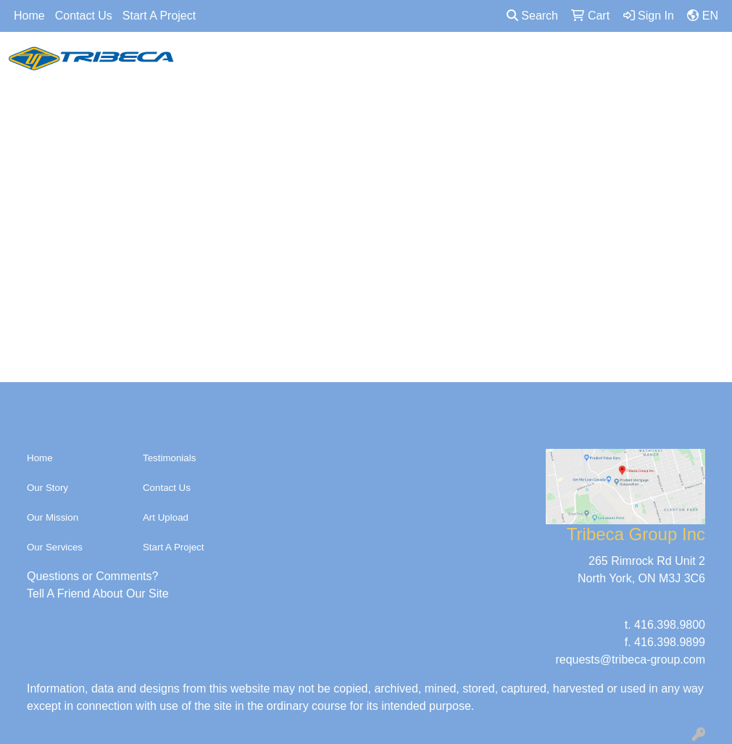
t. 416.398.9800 (665, 625)
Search (532, 15)
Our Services (55, 547)
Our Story (47, 487)
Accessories (411, 63)
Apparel (209, 63)
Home (29, 15)
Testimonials (169, 457)
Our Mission (52, 517)
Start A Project (159, 15)
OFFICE (625, 63)
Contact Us (83, 15)
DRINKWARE (489, 63)
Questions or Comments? (92, 576)
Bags (343, 63)
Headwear (279, 63)
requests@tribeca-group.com (630, 659)
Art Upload (165, 517)
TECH (565, 63)
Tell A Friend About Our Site (98, 593)
